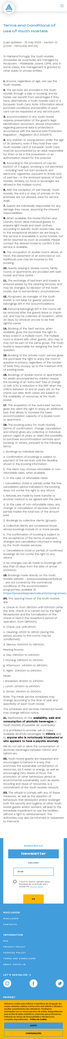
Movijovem (11, 919)
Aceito (33, 1025)
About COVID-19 (14, 964)
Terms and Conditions (19, 959)
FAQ (5, 941)
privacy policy (36, 887)
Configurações (33, 1033)
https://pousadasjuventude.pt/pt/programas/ (34, 593)
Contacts (10, 924)
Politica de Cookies (38, 1019)
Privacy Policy (14, 947)
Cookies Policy (14, 953)
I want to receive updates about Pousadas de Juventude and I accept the (34, 884)
